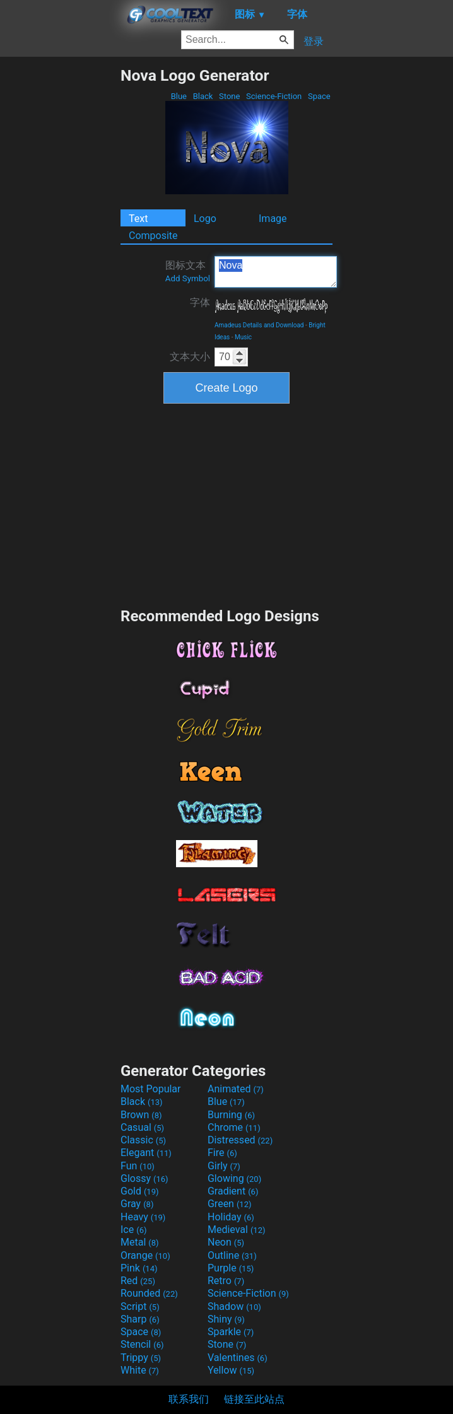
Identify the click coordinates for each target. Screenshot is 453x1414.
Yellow (231, 1370)
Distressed (240, 1140)
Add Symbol (187, 278)
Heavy (143, 1217)
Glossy (144, 1178)
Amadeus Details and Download (259, 325)
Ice (133, 1230)
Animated (236, 1089)
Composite (153, 236)
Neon (226, 1242)
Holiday (231, 1217)
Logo (205, 219)
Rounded (149, 1293)
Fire (222, 1153)
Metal (140, 1242)
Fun (138, 1166)
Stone (229, 96)
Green (230, 1204)
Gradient (233, 1191)
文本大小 (190, 357)
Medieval (237, 1230)
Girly (224, 1166)
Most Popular (151, 1089)
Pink (139, 1268)
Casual (142, 1127)
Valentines (238, 1358)
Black (203, 96)
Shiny (226, 1319)
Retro (226, 1281)
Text (138, 219)
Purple (231, 1268)
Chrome (234, 1127)
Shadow (234, 1306)
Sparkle (231, 1332)
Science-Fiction (274, 96)
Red (138, 1281)
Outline (232, 1255)
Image (273, 219)
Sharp (140, 1319)
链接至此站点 (254, 1399)
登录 (313, 41)
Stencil (142, 1344)
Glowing (234, 1178)
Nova (276, 272)
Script (140, 1306)
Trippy (141, 1358)
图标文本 (187, 271)
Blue (178, 96)
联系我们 (188, 1399)
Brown (141, 1115)
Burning (231, 1115)
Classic (143, 1140)
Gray (137, 1204)
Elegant (146, 1153)
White (140, 1370)
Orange (145, 1255)
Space (319, 96)
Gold (140, 1191)
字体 (200, 302)
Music (243, 337)
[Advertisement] (59, 255)
